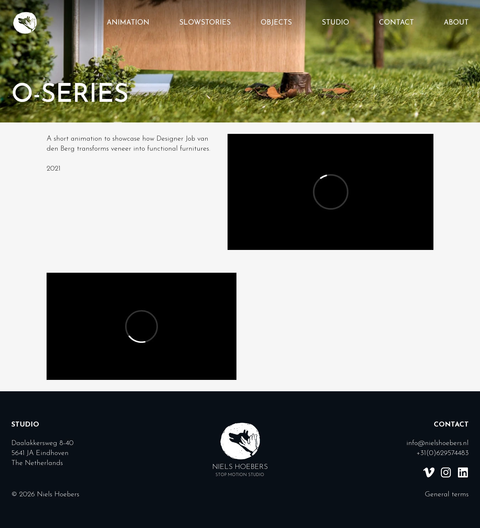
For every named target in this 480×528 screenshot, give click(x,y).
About (456, 22)
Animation (128, 22)
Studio (335, 22)
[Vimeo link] (428, 472)
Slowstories (205, 22)
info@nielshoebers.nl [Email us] (437, 443)
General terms (447, 494)
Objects (276, 22)
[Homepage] (24, 23)
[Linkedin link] (463, 472)
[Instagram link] (446, 472)
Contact (396, 22)
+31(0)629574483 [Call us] (442, 453)
